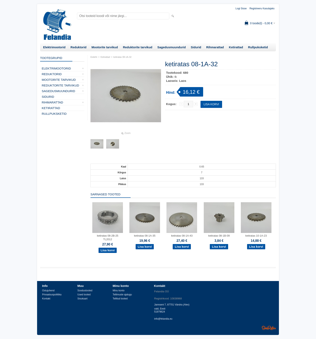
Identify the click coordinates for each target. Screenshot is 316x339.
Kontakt (46, 298)
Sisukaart (82, 298)
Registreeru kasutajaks (261, 8)
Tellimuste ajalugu (122, 294)
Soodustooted (84, 290)
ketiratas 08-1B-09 (219, 235)
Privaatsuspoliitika (51, 294)
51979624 (159, 311)
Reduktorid (78, 47)
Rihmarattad (215, 47)
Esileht (93, 57)
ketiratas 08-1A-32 (122, 57)
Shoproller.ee (269, 328)
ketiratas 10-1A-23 (256, 235)
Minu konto (119, 290)
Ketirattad (236, 47)
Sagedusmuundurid (171, 47)
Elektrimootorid (54, 47)
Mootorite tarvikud (104, 47)
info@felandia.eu (163, 318)
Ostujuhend (48, 290)
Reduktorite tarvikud (137, 47)
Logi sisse (241, 8)
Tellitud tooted (120, 298)
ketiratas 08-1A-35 (144, 235)
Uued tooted (83, 294)
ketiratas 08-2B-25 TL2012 (107, 237)
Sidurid (196, 47)
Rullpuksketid (258, 47)
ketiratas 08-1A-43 (181, 235)
